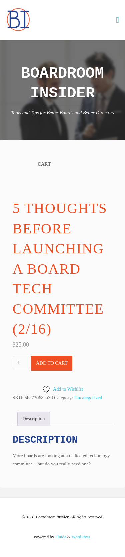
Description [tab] (33, 418)
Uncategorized (88, 397)
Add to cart (52, 363)
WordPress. (81, 536)
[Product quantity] (21, 362)
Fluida (60, 536)
